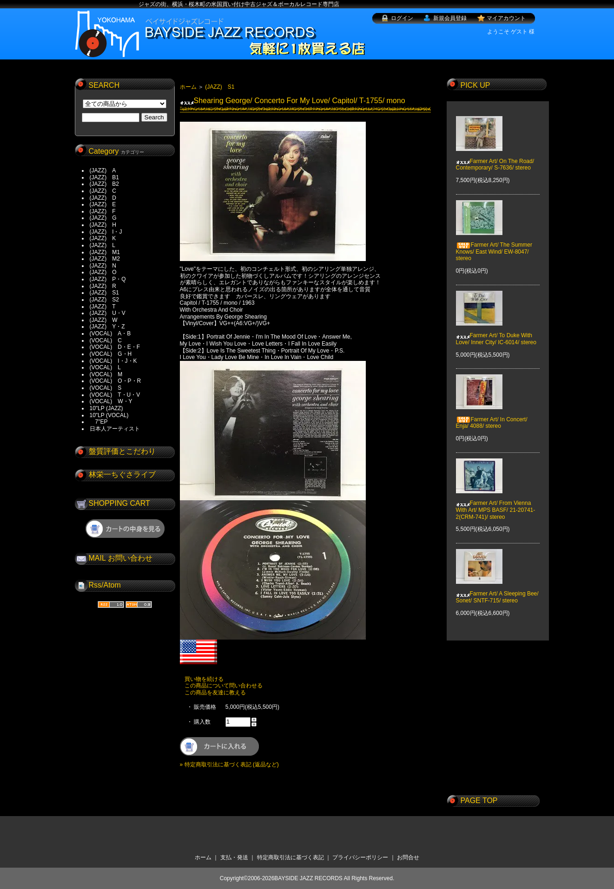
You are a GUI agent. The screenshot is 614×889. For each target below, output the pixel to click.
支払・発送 (234, 857)
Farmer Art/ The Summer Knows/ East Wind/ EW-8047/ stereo (494, 245)
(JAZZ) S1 (104, 292)
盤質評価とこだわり (122, 451)
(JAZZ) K (103, 238)
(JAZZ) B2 (104, 184)
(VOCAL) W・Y (111, 401)
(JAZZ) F (103, 211)
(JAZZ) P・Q (108, 279)
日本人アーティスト (115, 428)
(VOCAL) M (106, 374)
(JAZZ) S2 (104, 299)
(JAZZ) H (103, 225)
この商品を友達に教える (215, 692)
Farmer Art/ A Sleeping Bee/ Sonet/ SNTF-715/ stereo (497, 590)
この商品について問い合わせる (224, 685)
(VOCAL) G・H (111, 354)
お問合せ (408, 857)
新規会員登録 (450, 18)
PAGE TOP (479, 800)
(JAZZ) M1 (105, 252)
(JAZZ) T (103, 306)
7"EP (99, 421)
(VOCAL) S (106, 388)
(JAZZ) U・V (107, 313)
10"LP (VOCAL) (109, 415)
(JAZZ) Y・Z (107, 326)
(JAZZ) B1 (104, 177)
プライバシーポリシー (360, 857)
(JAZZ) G (103, 218)
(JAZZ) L (102, 245)
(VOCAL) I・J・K (113, 361)
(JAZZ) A (103, 170)
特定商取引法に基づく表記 (290, 857)
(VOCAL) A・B (110, 333)
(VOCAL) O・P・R (115, 381)
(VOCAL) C (106, 340)
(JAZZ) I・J (109, 232)
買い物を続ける (204, 679)
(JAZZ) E (103, 204)
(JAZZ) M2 (105, 258)
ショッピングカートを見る (125, 528)
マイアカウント (506, 18)
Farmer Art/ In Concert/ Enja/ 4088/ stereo (492, 416)
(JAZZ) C (103, 191)
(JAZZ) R (103, 286)
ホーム (188, 87)
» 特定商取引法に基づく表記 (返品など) (229, 764)
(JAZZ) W (104, 320)
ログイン (402, 18)
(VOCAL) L (105, 367)
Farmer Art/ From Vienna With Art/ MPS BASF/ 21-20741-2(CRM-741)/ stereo (495, 503)
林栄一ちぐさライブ (122, 474)
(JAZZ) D (103, 198)
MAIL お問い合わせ (120, 558)
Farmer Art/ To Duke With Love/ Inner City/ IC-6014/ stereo (496, 332)
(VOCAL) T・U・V (115, 395)
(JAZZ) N (103, 265)
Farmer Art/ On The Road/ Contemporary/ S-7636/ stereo (495, 157)
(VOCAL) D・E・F (115, 347)
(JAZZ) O (103, 272)
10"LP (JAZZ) (106, 408)
